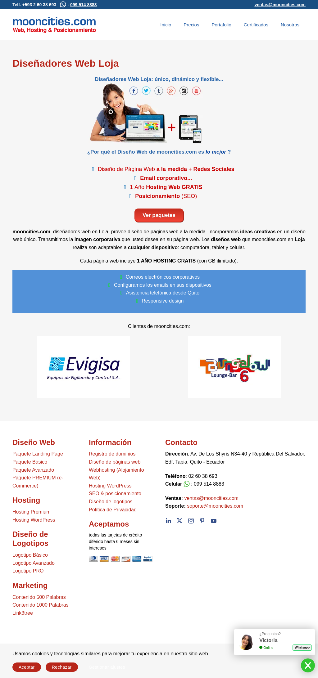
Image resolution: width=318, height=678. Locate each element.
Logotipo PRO (28, 570)
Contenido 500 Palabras (39, 597)
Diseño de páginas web (114, 462)
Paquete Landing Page (37, 453)
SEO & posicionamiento (115, 493)
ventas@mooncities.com (280, 4)
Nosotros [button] (290, 24)
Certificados (256, 24)
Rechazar (62, 667)
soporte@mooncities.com (215, 506)
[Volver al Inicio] (54, 24)
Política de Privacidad (113, 509)
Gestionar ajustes (107, 667)
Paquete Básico (29, 462)
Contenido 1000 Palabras (40, 605)
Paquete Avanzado (33, 470)
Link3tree (22, 613)
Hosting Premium (31, 511)
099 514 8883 (83, 4)
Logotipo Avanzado (33, 563)
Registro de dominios (112, 453)
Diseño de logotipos (111, 501)
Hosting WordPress (33, 520)
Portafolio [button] (221, 24)
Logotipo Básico (30, 555)
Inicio (165, 24)
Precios (191, 24)
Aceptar (27, 667)
